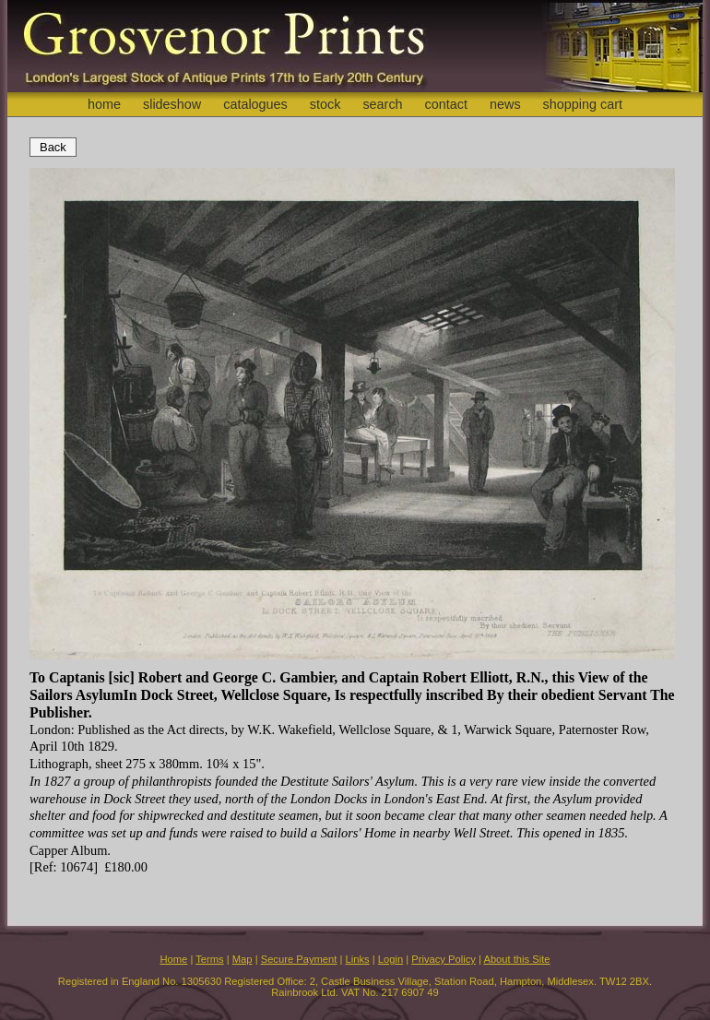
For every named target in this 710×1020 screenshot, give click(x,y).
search (382, 104)
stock (325, 104)
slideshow (172, 104)
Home (173, 959)
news (505, 104)
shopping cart (582, 104)
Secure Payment (299, 959)
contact (446, 104)
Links (358, 959)
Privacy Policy (443, 959)
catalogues (255, 104)
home (104, 104)
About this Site (516, 959)
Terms (209, 959)
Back (53, 147)
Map (242, 959)
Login (390, 959)
